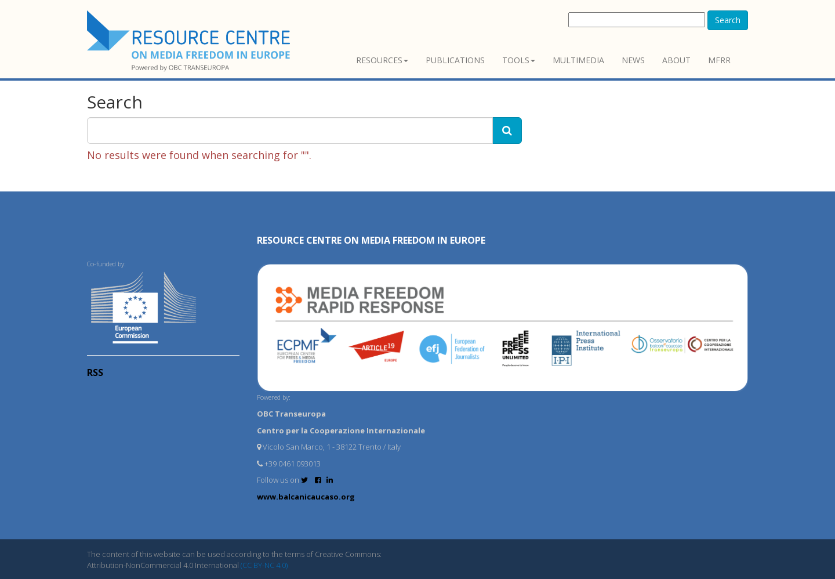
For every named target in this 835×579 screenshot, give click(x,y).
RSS (95, 372)
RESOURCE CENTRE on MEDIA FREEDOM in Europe (371, 240)
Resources (382, 60)
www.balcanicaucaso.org (306, 496)
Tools (518, 60)
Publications (455, 60)
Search (727, 20)
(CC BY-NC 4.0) (264, 565)
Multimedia (578, 60)
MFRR (719, 60)
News (633, 60)
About (676, 60)
